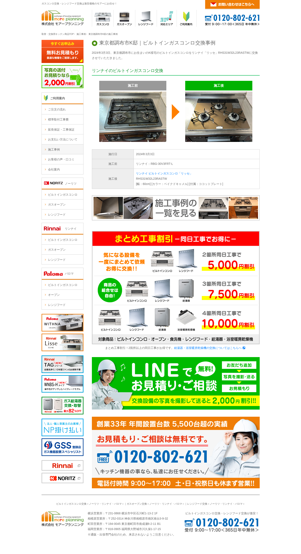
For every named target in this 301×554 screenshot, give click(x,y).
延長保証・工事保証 (61, 129)
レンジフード (57, 214)
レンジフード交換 (197, 503)
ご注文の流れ (57, 109)
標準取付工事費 (58, 119)
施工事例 (81, 34)
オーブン (54, 294)
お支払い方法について (62, 139)
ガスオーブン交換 (137, 503)
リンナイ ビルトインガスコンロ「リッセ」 (164, 173)
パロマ (118, 503)
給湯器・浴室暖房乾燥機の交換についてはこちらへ (208, 348)
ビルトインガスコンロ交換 (71, 503)
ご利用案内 (57, 98)
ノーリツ (94, 503)
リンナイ (107, 503)
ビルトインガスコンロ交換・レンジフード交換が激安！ (222, 513)
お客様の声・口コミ (61, 159)
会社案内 (54, 169)
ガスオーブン (57, 204)
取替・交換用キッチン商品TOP (58, 34)
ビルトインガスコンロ (62, 194)
